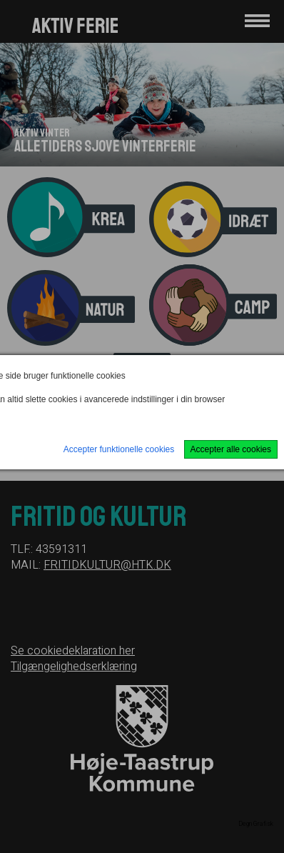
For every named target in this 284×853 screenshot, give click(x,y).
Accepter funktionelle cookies (119, 449)
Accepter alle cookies (231, 449)
